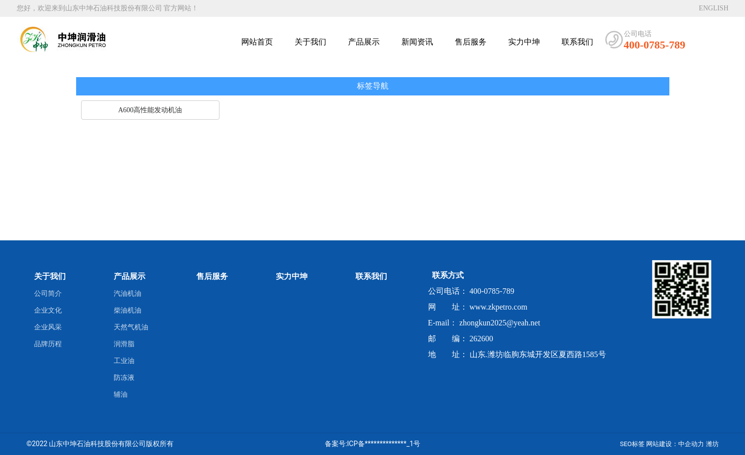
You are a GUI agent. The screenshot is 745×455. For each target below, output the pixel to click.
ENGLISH (714, 8)
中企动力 (691, 444)
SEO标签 (632, 444)
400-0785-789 (655, 45)
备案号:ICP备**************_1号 (373, 444)
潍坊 (712, 444)
